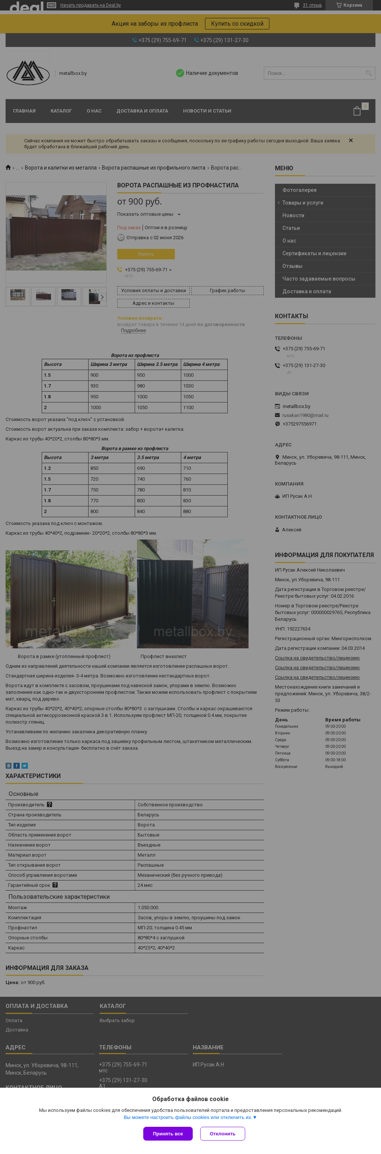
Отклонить (223, 1133)
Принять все (168, 1133)
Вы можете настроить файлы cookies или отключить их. (188, 1117)
